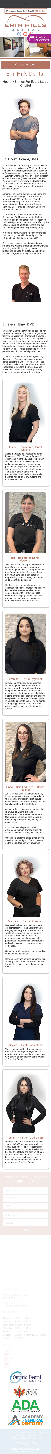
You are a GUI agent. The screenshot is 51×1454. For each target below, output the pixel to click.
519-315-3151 (40, 11)
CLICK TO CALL (25, 64)
